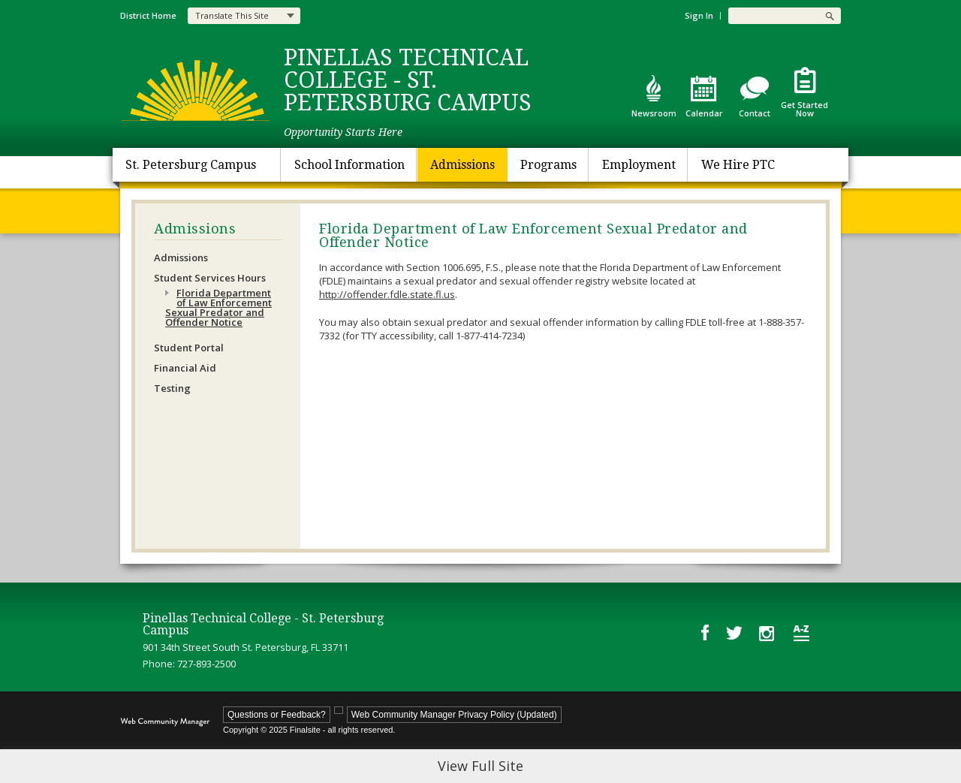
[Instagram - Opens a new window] (768, 633)
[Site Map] (801, 632)
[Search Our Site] (773, 16)
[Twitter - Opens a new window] (734, 632)
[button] (829, 16)
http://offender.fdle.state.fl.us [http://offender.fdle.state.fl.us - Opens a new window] (387, 294)
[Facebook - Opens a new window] (705, 632)
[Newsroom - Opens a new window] (653, 96)
